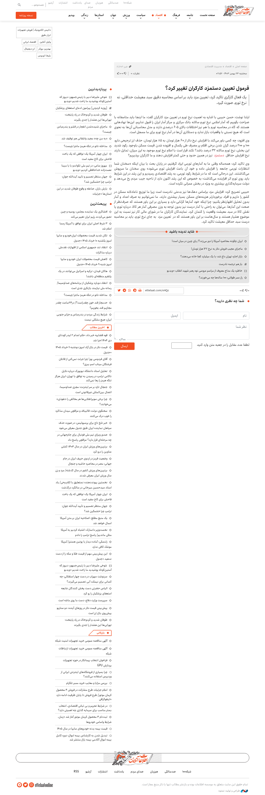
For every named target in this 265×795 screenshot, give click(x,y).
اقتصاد (159, 15)
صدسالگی (113, 3)
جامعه (190, 15)
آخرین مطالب (97, 327)
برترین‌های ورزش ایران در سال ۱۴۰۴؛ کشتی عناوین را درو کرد (86, 449)
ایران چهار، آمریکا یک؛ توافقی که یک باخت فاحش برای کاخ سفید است (87, 156)
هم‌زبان (99, 3)
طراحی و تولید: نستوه (233, 791)
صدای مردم (88, 5)
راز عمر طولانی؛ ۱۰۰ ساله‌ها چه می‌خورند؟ (221, 277)
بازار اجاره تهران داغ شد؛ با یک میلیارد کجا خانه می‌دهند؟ (211, 256)
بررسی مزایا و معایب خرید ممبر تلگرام (86, 683)
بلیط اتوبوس (44, 56)
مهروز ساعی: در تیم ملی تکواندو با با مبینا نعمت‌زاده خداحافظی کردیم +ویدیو (86, 167)
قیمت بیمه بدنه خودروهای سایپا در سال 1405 (82, 728)
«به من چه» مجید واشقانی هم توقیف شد (84, 138)
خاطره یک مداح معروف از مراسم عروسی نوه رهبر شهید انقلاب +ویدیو (204, 270)
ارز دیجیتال (29, 49)
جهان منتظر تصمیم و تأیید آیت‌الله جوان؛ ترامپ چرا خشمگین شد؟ (87, 179)
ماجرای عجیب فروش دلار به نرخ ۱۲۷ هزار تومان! (217, 248)
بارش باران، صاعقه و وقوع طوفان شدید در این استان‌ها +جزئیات (84, 191)
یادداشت (77, 3)
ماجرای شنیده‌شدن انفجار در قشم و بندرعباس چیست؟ (84, 129)
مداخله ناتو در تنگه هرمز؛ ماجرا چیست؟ (85, 146)
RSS (76, 771)
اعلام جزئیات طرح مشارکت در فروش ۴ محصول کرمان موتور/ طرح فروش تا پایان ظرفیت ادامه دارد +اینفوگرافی (84, 695)
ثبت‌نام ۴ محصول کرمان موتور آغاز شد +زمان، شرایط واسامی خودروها (85, 719)
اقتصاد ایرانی (29, 42)
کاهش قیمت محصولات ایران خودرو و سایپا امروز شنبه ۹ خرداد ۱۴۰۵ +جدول (86, 262)
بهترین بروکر (45, 49)
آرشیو (51, 3)
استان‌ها (99, 15)
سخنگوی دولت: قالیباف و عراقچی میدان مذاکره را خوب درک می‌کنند (83, 413)
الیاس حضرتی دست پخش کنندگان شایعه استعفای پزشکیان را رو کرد (86, 591)
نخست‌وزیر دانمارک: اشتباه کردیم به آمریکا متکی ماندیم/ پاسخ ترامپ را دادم (86, 532)
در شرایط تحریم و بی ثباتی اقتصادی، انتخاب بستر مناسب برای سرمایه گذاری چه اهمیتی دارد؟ (85, 708)
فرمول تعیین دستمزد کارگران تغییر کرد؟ (207, 88)
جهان (113, 15)
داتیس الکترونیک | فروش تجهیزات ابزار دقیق (34, 32)
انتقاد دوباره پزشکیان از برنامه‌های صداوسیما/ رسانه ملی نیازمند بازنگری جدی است (84, 285)
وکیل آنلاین (45, 42)
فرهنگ (176, 15)
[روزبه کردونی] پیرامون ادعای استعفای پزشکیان (81, 108)
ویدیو (71, 15)
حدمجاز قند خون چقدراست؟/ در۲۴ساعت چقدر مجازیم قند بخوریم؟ (84, 305)
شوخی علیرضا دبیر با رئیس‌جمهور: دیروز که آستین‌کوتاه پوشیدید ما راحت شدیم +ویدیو (85, 99)
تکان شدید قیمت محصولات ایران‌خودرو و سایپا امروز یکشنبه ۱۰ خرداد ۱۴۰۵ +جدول (84, 238)
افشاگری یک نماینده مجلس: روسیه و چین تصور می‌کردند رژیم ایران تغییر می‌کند (86, 214)
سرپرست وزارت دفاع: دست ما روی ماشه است (82, 600)
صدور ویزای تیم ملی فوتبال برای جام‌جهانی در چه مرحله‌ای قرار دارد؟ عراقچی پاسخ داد (84, 437)
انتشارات (63, 3)
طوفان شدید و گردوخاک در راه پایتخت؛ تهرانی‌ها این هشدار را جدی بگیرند (88, 117)
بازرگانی (101, 633)
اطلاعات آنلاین (238, 10)
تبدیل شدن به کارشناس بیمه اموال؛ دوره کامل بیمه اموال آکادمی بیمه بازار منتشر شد (84, 737)
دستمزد (218, 155)
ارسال (124, 346)
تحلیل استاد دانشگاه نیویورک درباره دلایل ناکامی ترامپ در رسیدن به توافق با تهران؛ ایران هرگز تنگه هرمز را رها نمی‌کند (83, 376)
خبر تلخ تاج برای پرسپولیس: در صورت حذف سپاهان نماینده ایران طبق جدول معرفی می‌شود (85, 425)
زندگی (84, 15)
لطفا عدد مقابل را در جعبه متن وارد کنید (223, 344)
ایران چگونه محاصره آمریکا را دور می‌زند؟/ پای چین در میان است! (207, 241)
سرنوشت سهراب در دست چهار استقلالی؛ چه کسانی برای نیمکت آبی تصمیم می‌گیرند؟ (86, 579)
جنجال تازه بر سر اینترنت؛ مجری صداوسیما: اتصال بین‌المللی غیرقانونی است (85, 389)
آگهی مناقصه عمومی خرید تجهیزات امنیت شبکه (81, 640)
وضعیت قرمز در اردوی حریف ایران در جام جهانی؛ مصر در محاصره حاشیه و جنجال (87, 461)
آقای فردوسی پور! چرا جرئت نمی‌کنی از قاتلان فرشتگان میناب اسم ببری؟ (85, 362)
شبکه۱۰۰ (127, 3)
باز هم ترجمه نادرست (230, 264)
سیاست (140, 15)
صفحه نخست (207, 15)
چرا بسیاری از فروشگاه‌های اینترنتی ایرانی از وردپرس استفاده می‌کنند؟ (86, 674)
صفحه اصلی (241, 66)
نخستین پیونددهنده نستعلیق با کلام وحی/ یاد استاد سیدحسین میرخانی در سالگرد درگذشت (84, 485)
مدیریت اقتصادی (213, 66)
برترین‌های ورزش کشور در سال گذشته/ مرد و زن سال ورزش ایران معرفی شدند (83, 473)
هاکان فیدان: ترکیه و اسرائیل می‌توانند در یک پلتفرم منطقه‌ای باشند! (85, 274)
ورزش (126, 15)
